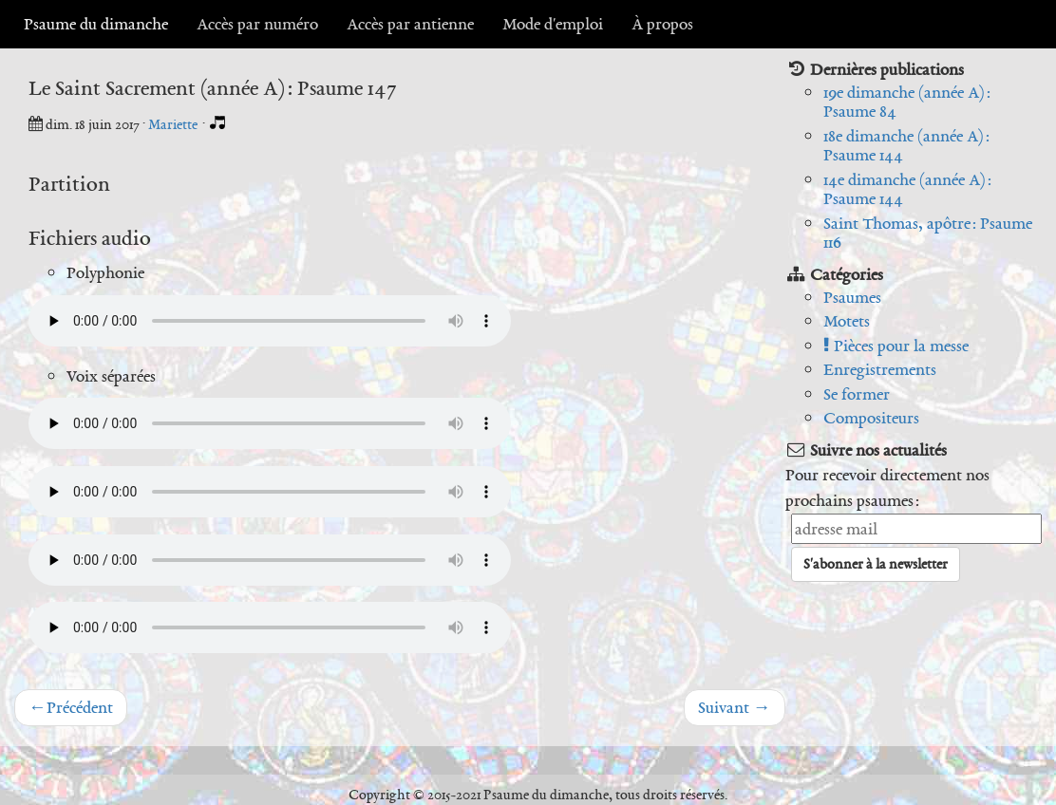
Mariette (174, 124)
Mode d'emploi (552, 23)
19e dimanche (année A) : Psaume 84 (906, 102)
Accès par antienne (410, 23)
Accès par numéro (257, 23)
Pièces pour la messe (896, 345)
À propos (662, 23)
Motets (846, 320)
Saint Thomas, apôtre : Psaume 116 (927, 233)
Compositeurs (871, 417)
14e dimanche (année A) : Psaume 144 (907, 189)
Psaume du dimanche (96, 23)
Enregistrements (879, 369)
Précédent (70, 707)
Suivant (734, 707)
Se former (856, 394)
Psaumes (852, 297)
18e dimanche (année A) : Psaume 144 (906, 145)
